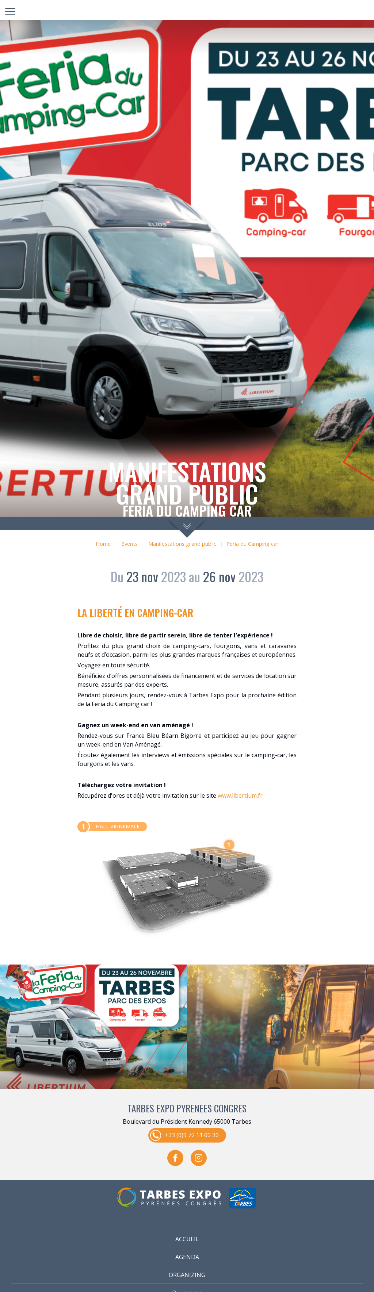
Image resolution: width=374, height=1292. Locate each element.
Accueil (187, 1239)
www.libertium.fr (240, 795)
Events (129, 544)
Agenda (187, 1257)
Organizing (187, 1275)
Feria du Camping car (253, 544)
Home (103, 544)
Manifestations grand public (182, 544)
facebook (175, 1158)
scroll (187, 527)
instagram (199, 1158)
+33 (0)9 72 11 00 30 (192, 1135)
